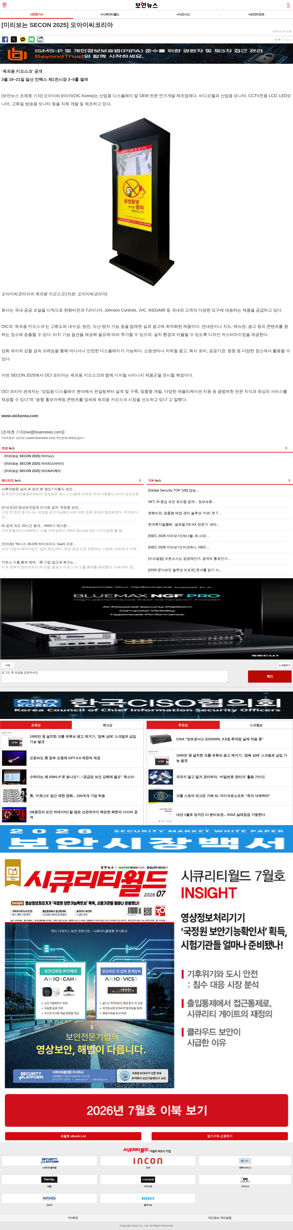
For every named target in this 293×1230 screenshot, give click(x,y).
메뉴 (4, 5)
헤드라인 (11, 480)
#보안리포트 (256, 14)
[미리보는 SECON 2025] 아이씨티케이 (32, 471)
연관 (8, 448)
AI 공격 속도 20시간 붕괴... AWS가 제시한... (63, 528)
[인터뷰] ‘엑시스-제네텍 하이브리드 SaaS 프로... (70, 546)
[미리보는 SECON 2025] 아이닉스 (29, 456)
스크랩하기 (284, 665)
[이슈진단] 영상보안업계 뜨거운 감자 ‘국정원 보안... (70, 512)
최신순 (108, 725)
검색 (288, 5)
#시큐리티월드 (110, 14)
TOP (154, 480)
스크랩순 (256, 725)
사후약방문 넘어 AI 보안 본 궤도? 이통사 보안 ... (70, 494)
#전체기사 (36, 14)
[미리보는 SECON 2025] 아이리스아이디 (34, 463)
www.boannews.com (41, 438)
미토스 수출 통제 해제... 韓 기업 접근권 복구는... (69, 564)
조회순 (36, 725)
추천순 (183, 725)
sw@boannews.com (43, 432)
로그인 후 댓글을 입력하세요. (114, 676)
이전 (7, 665)
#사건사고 (183, 14)
